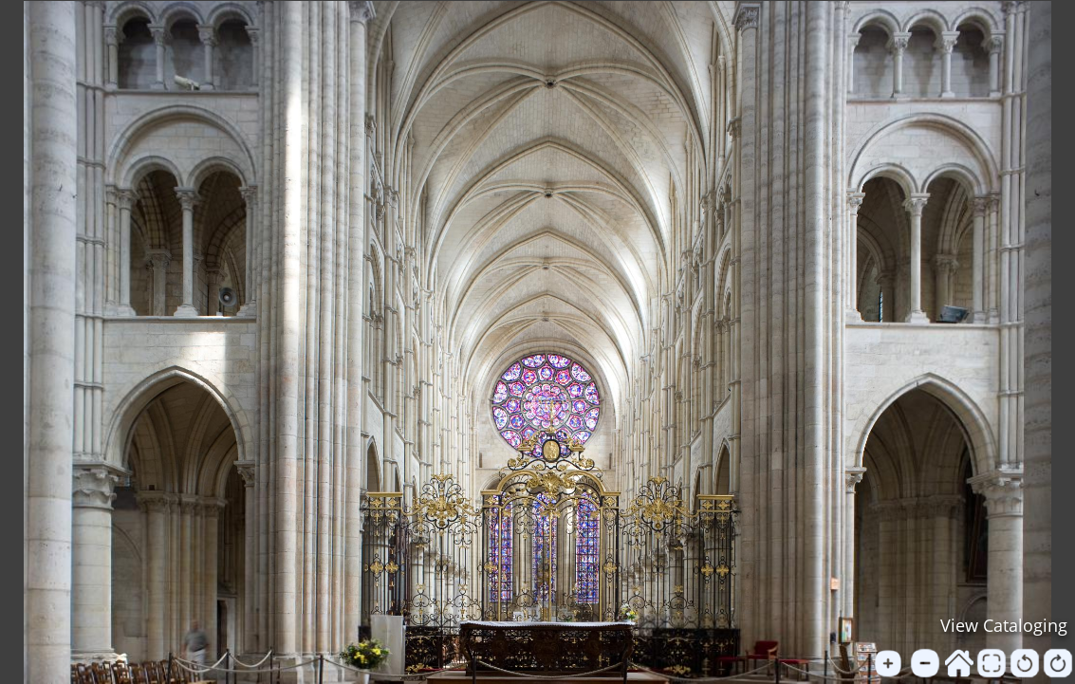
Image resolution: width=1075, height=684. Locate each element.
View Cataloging (1003, 625)
